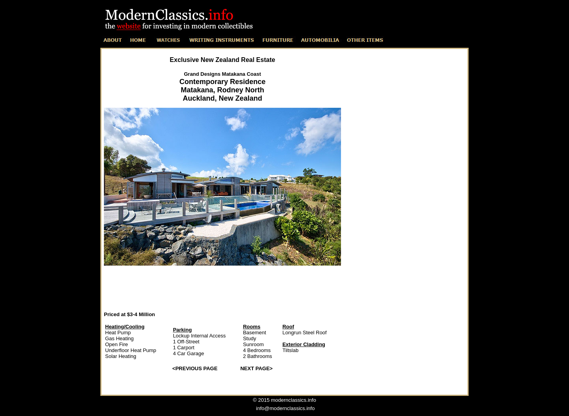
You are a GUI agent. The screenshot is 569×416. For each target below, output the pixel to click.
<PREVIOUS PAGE (194, 368)
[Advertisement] (222, 288)
